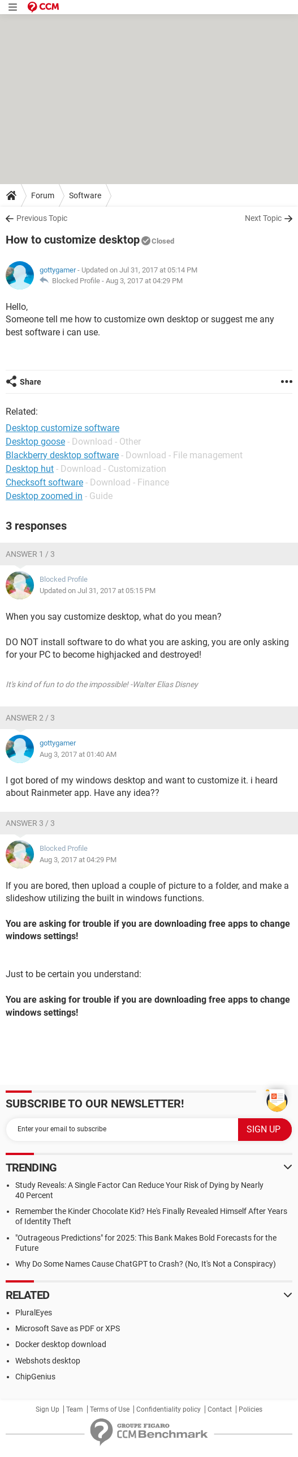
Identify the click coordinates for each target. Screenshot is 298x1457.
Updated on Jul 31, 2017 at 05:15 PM (98, 590)
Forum (42, 195)
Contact (220, 1409)
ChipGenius (35, 1376)
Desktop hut (30, 468)
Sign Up (47, 1409)
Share (30, 381)
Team (74, 1409)
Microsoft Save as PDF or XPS (67, 1328)
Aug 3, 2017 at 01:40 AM (78, 754)
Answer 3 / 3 (30, 823)
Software (85, 195)
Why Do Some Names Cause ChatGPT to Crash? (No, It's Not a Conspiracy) (145, 1263)
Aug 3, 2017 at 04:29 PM (144, 280)
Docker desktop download (60, 1344)
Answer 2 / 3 (30, 717)
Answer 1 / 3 (30, 554)
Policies (250, 1409)
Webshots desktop (47, 1360)
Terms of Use (109, 1409)
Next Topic (263, 218)
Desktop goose (35, 441)
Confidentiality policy (168, 1409)
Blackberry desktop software (62, 455)
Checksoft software (44, 482)
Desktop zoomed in (44, 496)
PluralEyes (33, 1312)
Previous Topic (41, 218)
